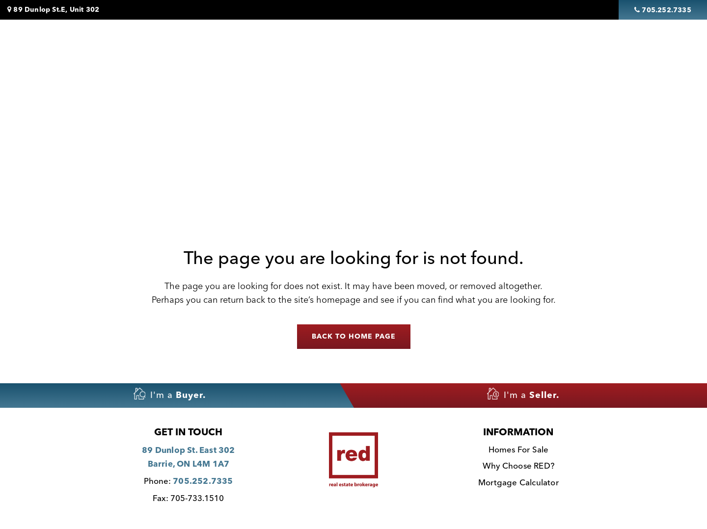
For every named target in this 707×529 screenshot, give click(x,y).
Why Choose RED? (518, 466)
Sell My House (445, 44)
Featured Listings (362, 44)
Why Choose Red (525, 44)
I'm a (170, 394)
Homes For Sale (276, 44)
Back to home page (354, 336)
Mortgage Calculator (518, 483)
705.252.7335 (203, 481)
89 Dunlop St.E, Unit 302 (53, 9)
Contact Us (601, 44)
